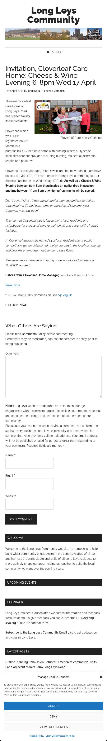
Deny (53, 716)
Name (10, 455)
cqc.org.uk (65, 295)
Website (10, 496)
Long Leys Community (53, 15)
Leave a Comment (55, 90)
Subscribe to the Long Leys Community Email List (39, 632)
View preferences (54, 727)
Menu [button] (56, 52)
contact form (39, 623)
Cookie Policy (37, 735)
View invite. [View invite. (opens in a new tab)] (13, 285)
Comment (13, 353)
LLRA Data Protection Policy (60, 735)
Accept (53, 706)
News (23, 304)
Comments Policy (34, 334)
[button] (101, 677)
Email (10, 475)
